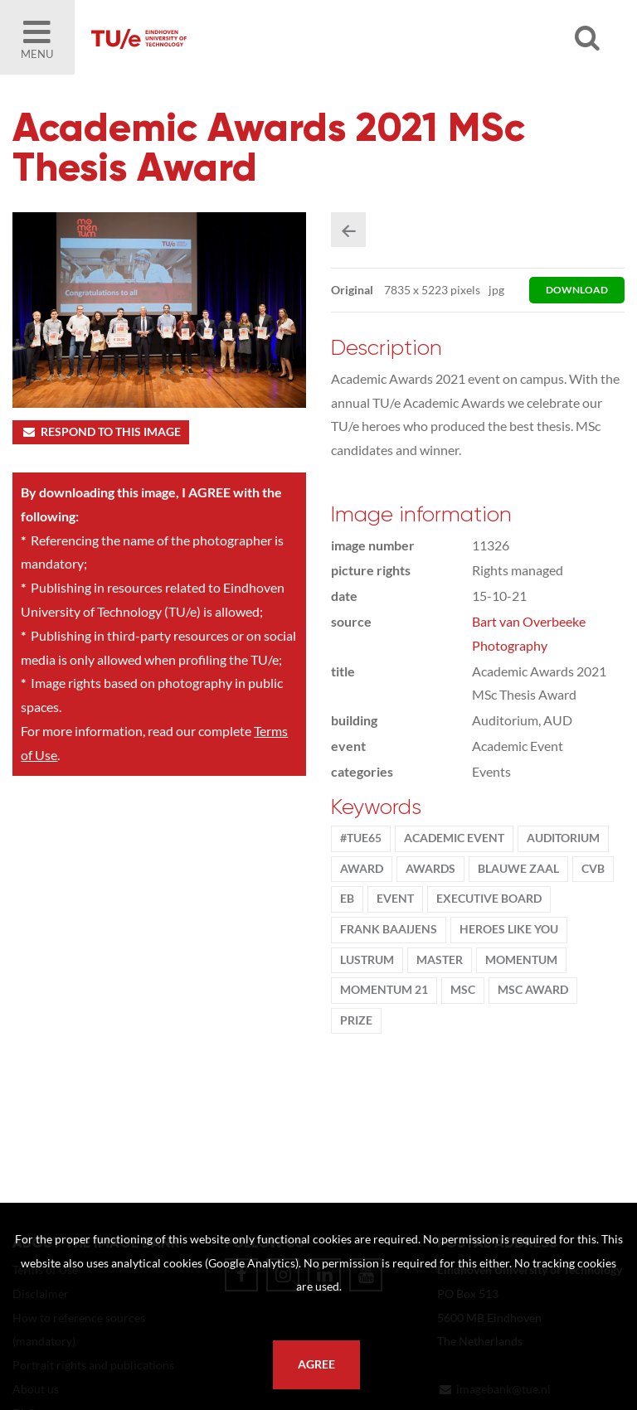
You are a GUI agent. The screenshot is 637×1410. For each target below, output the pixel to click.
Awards (430, 868)
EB (347, 898)
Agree (316, 1364)
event (395, 898)
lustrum (367, 960)
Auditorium (563, 838)
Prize (356, 1020)
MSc (462, 989)
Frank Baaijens (388, 929)
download (577, 289)
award (361, 868)
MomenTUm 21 (384, 989)
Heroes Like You (509, 929)
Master (439, 960)
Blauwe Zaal (518, 868)
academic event (454, 838)
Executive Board (489, 898)
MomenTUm (521, 960)
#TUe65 (361, 838)
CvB (593, 868)
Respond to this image (101, 432)
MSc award (533, 989)
